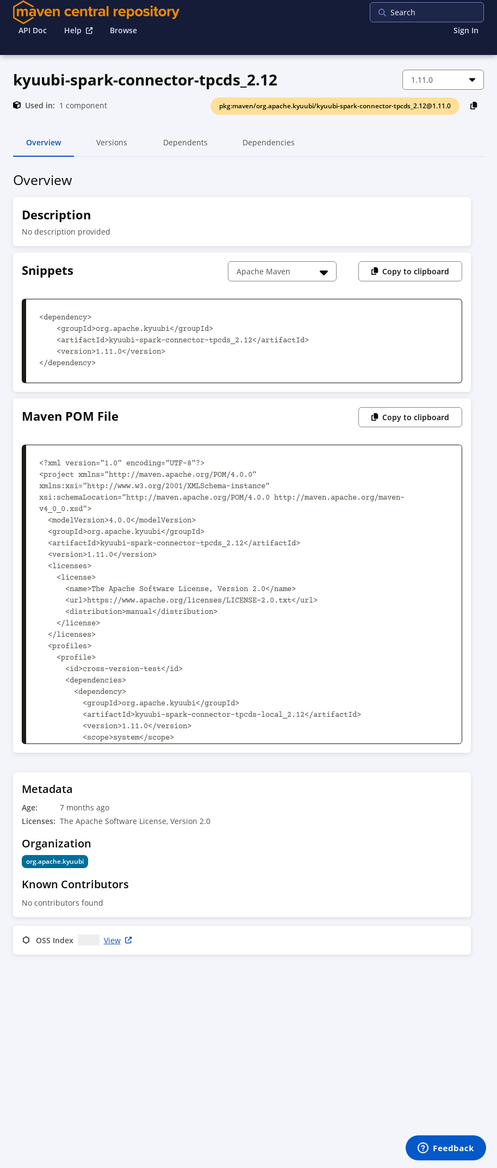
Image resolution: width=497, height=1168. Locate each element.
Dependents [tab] (185, 147)
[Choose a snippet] (282, 271)
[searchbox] (439, 12)
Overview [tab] (43, 147)
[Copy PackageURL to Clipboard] (474, 105)
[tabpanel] (248, 565)
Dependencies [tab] (269, 147)
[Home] (96, 12)
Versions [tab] (112, 147)
